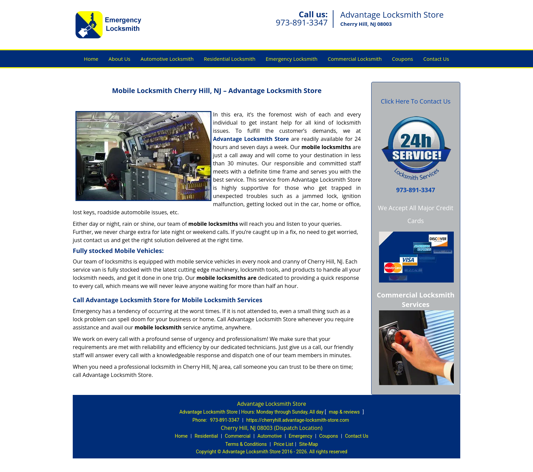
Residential (206, 436)
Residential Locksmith (230, 58)
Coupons (402, 58)
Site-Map (308, 444)
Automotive (269, 436)
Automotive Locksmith (166, 58)
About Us (119, 58)
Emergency (300, 436)
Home (91, 58)
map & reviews (345, 412)
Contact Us (436, 58)
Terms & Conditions (246, 444)
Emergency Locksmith (291, 58)
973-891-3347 (302, 22)
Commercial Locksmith (355, 58)
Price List (283, 444)
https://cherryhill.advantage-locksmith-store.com (297, 420)
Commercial (238, 436)
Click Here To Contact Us (415, 101)
